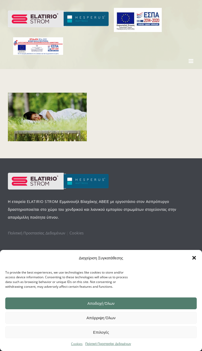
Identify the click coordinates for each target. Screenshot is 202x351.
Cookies (77, 344)
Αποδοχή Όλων (100, 303)
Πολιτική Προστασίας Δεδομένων (108, 344)
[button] (194, 257)
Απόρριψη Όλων (101, 318)
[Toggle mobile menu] (191, 61)
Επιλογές (101, 332)
